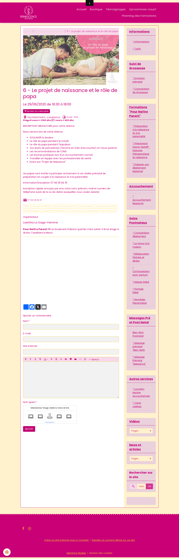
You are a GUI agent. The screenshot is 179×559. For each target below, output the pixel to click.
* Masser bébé (141, 283)
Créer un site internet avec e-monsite (66, 541)
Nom (26, 321)
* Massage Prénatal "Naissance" (139, 362)
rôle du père (86, 206)
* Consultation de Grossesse (141, 90)
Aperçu (94, 359)
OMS (26, 206)
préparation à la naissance (101, 210)
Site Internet (30, 346)
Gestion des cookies (100, 554)
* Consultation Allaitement (141, 235)
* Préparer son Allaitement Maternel (141, 168)
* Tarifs (137, 49)
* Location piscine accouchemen (141, 394)
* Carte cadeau (137, 406)
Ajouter (29, 429)
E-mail (27, 333)
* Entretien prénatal (139, 80)
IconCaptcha (49, 422)
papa (99, 206)
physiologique (32, 210)
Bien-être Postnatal (138, 335)
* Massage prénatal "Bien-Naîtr (139, 348)
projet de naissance (53, 210)
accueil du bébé (41, 206)
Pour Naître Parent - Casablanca (44, 117)
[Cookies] (7, 552)
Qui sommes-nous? (142, 9)
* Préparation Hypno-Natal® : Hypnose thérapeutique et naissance (141, 151)
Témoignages (116, 9)
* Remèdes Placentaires (140, 302)
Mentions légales (76, 554)
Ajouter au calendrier (36, 111)
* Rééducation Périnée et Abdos (141, 258)
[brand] (29, 12)
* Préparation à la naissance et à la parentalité (141, 132)
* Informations (141, 42)
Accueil (81, 9)
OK (149, 488)
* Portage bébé (138, 291)
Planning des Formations (139, 16)
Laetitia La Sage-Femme (40, 222)
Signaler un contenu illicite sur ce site (113, 541)
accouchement (75, 210)
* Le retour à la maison (141, 246)
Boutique (96, 9)
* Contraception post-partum (141, 272)
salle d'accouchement (65, 206)
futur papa (110, 206)
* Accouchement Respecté (142, 200)
